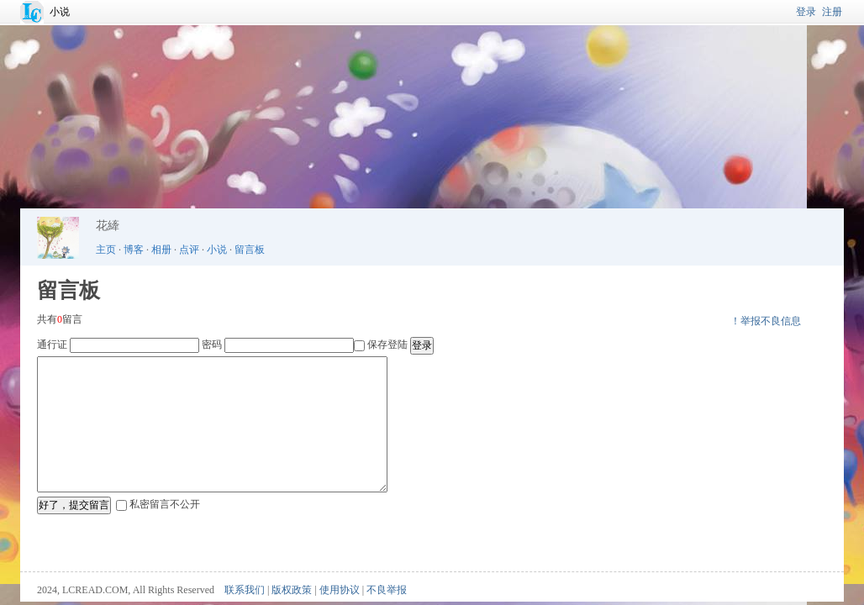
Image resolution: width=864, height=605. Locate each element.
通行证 (52, 344)
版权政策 (291, 590)
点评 (189, 249)
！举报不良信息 (765, 321)
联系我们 (244, 590)
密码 (212, 344)
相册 (161, 249)
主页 (106, 249)
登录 (806, 12)
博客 (134, 249)
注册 (832, 12)
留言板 (249, 249)
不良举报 (386, 590)
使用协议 (339, 590)
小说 (60, 12)
